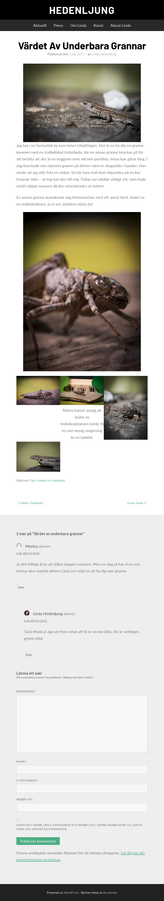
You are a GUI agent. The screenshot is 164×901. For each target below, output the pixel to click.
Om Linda (78, 25)
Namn (21, 761)
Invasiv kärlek (135, 503)
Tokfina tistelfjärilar (32, 503)
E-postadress (27, 780)
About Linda (120, 25)
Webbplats (24, 799)
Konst (98, 25)
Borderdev (110, 892)
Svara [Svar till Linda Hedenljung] (29, 654)
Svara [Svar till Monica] (21, 587)
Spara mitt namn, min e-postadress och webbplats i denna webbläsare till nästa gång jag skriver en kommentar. (79, 827)
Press (58, 25)
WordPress (71, 892)
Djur (33, 480)
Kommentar (26, 691)
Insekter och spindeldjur (51, 480)
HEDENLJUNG (82, 10)
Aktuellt (40, 25)
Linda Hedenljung (104, 54)
